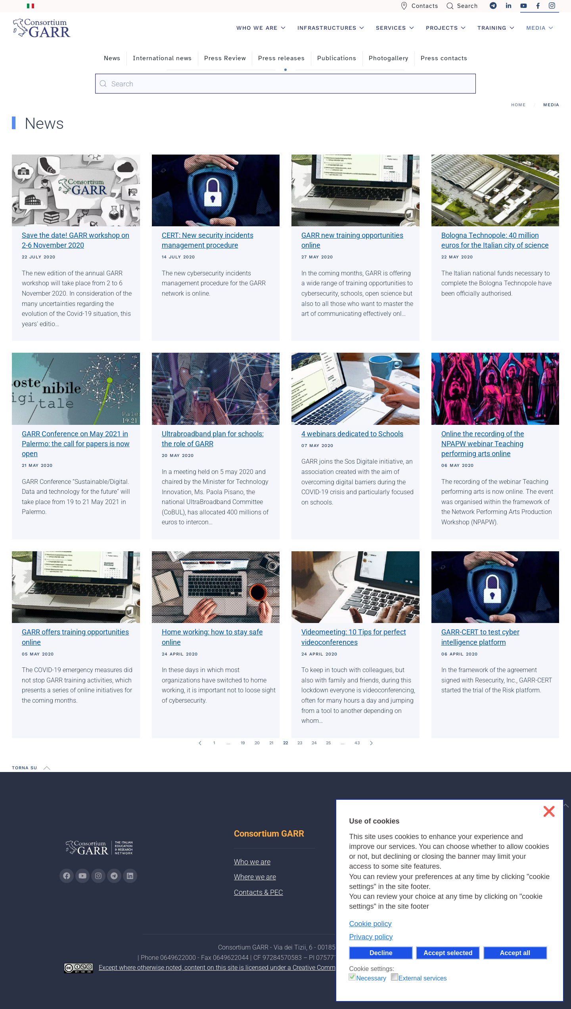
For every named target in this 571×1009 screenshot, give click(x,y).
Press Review (225, 58)
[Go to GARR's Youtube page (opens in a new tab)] (82, 876)
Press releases (281, 58)
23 (299, 742)
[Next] (371, 743)
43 (357, 742)
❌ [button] (549, 811)
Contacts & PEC (258, 892)
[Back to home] (41, 28)
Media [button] (540, 28)
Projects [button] (446, 28)
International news (162, 58)
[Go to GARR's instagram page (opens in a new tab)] (98, 876)
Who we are (252, 862)
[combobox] (285, 84)
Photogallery (388, 58)
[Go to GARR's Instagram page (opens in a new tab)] (66, 876)
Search (462, 6)
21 (271, 742)
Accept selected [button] (447, 952)
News (112, 58)
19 (243, 742)
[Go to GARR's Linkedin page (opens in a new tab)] (130, 876)
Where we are (255, 877)
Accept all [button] (515, 952)
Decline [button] (381, 952)
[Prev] (200, 743)
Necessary (371, 978)
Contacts (419, 6)
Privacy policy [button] (371, 937)
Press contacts (444, 58)
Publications (336, 58)
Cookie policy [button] (370, 924)
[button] (46, 768)
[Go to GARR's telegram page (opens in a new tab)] (114, 876)
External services (423, 978)
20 (257, 742)
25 (328, 742)
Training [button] (495, 28)
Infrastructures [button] (330, 28)
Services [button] (395, 28)
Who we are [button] (261, 28)
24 (314, 742)
